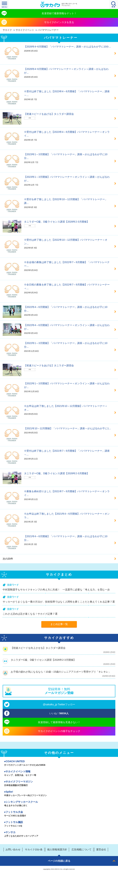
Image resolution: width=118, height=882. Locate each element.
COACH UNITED (59, 763)
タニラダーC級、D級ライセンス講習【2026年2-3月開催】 (56, 221)
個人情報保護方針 (57, 849)
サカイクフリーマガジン (59, 783)
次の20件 (8, 558)
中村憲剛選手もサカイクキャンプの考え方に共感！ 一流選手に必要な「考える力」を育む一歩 (56, 589)
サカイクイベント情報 (59, 773)
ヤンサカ (59, 834)
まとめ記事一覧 (59, 624)
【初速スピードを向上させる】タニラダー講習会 (38, 647)
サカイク (7, 30)
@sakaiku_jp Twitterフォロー (59, 704)
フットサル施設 (59, 824)
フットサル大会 (59, 814)
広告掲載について (81, 849)
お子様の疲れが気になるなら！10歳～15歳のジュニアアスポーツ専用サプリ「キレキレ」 (61, 671)
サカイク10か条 (34, 849)
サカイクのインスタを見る (59, 22)
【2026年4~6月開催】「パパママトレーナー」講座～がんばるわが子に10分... (67, 46)
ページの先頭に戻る (59, 860)
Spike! (59, 793)
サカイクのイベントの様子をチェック (59, 731)
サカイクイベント (25, 30)
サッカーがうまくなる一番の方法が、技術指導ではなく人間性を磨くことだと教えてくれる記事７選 (59, 601)
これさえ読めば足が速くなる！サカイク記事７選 (30, 613)
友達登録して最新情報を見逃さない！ (59, 722)
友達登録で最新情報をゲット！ (59, 13)
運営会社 (101, 849)
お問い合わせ (13, 849)
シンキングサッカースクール (59, 804)
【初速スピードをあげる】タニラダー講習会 (49, 114)
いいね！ (59, 713)
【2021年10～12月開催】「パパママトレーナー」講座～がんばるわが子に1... (67, 428)
